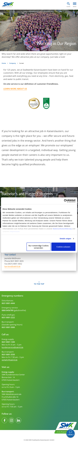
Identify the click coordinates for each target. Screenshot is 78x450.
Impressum (15, 231)
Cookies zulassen (63, 247)
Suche (68, 6)
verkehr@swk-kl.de (9, 360)
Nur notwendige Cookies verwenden (39, 246)
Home (4, 63)
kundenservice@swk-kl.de (12, 347)
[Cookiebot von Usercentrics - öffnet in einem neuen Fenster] (65, 200)
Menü (74, 6)
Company (12, 63)
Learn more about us (15, 88)
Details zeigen (65, 239)
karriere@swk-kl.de (12, 266)
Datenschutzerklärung (62, 229)
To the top (39, 284)
